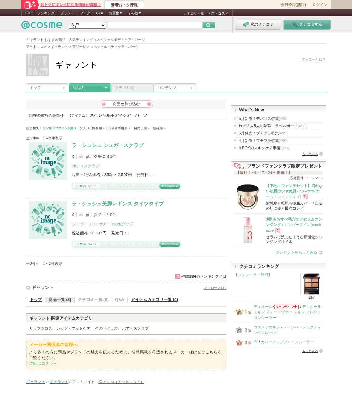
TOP (28, 13)
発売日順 (141, 128)
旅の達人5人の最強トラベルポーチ (273, 126)
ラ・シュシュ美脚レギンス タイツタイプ (118, 203)
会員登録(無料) (293, 5)
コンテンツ (166, 88)
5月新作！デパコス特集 (263, 118)
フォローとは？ (314, 59)
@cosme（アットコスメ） (121, 382)
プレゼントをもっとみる (296, 252)
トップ (35, 88)
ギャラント (43, 287)
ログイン (319, 5)
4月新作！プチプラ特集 (263, 141)
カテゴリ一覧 (193, 13)
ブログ (85, 13)
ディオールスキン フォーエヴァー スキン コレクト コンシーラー (287, 312)
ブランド (67, 13)
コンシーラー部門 (253, 275)
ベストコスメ (218, 13)
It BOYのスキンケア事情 (264, 148)
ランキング (46, 13)
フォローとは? (215, 288)
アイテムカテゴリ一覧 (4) (154, 299)
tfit (256, 342)
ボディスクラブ (86, 166)
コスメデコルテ (267, 327)
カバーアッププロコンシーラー (287, 342)
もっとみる (310, 154)
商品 (79, 88)
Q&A (99, 13)
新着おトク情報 (124, 5)
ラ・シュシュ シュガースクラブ (108, 145)
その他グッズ (121, 224)
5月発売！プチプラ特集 (263, 133)
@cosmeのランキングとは (203, 276)
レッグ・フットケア (90, 224)
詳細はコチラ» (42, 363)
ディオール (263, 306)
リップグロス (40, 328)
